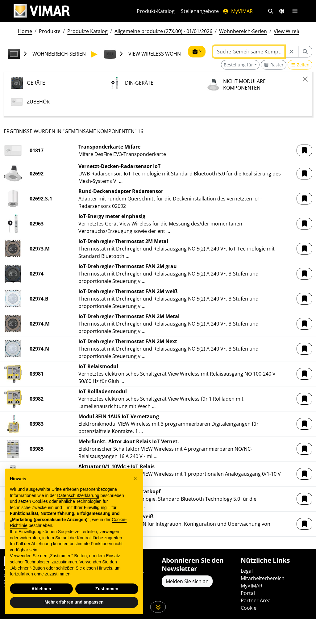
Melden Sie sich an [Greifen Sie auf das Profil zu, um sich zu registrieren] (187, 581)
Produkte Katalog (87, 31)
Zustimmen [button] (106, 588)
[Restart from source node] (291, 51)
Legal (247, 570)
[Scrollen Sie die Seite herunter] (158, 607)
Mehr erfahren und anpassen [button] (73, 602)
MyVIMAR (237, 11)
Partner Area (256, 600)
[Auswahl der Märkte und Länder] (282, 11)
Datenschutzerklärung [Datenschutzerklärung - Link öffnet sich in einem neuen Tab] (78, 495)
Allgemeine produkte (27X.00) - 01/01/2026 (163, 31)
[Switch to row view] (300, 64)
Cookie (248, 607)
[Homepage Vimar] (42, 10)
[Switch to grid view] (273, 64)
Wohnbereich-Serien (243, 31)
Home (25, 31)
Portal (248, 593)
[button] (304, 150)
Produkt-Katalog (156, 11)
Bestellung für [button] (238, 65)
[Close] (305, 79)
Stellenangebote (200, 11)
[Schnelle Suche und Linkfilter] (271, 11)
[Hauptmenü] (294, 11)
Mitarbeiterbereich (263, 578)
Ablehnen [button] (41, 588)
